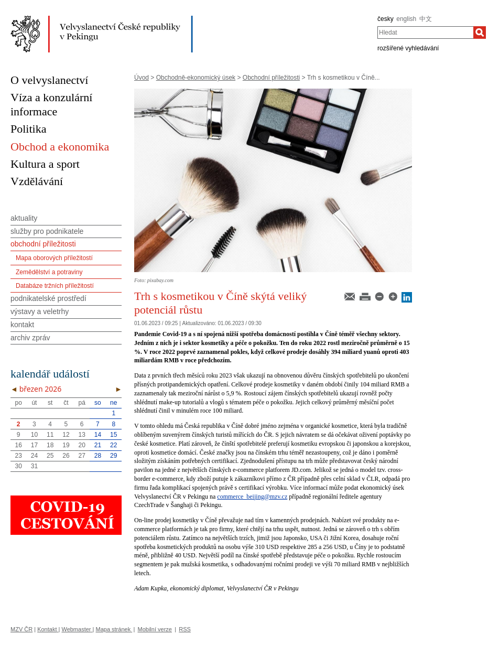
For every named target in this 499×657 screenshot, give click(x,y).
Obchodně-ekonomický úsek (195, 77)
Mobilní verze (155, 629)
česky (385, 19)
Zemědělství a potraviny (49, 272)
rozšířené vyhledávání (408, 48)
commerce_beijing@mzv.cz (252, 496)
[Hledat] (479, 32)
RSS (185, 629)
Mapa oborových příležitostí (54, 258)
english (406, 19)
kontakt (22, 324)
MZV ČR (21, 629)
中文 (425, 19)
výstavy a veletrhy (39, 311)
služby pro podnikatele (46, 231)
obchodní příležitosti (43, 244)
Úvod (141, 77)
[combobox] (425, 32)
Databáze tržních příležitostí (55, 285)
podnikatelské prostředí (48, 298)
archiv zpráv (30, 337)
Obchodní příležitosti (271, 77)
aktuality (23, 218)
